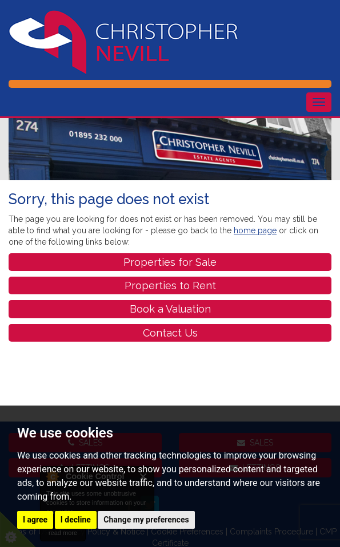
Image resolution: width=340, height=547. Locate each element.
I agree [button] (35, 519)
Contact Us (170, 333)
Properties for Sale (170, 262)
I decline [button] (76, 519)
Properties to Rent (170, 285)
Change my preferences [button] (146, 519)
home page (255, 230)
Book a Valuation (170, 309)
